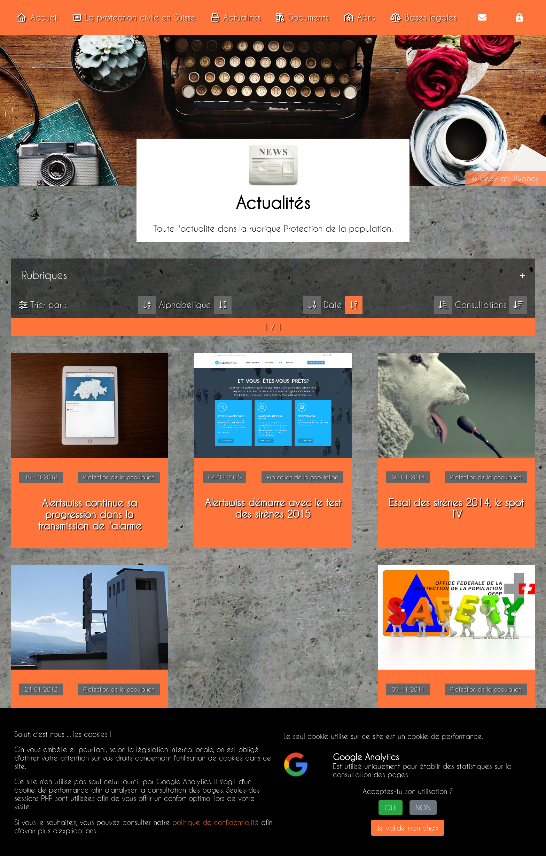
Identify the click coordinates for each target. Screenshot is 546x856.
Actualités (233, 17)
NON (423, 807)
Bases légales (421, 17)
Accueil (35, 17)
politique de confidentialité (215, 822)
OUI (390, 807)
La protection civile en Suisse (132, 17)
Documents (300, 17)
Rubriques (44, 275)
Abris (357, 17)
